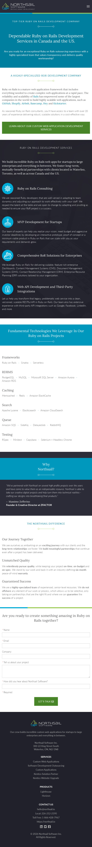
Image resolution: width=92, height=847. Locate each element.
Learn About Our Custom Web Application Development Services (46, 128)
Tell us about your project (16, 662)
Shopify (16, 103)
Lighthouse (46, 791)
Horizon (46, 795)
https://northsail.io (46, 821)
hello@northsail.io (46, 809)
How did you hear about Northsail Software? (26, 681)
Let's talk (46, 701)
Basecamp (36, 103)
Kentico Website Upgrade (46, 778)
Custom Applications (46, 769)
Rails (35, 96)
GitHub (6, 103)
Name (7, 629)
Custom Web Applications (46, 761)
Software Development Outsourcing (46, 765)
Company (6, 651)
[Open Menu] (88, 6)
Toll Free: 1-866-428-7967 (46, 817)
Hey (45, 103)
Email (6, 640)
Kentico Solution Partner (46, 774)
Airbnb (25, 103)
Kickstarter (59, 103)
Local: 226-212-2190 (46, 813)
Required (8, 692)
